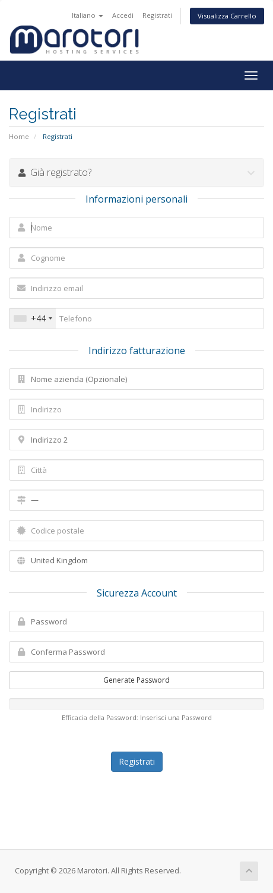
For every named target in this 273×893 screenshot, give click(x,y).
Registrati (157, 15)
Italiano (87, 15)
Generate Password (136, 680)
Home (19, 136)
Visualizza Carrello (227, 15)
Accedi (123, 15)
